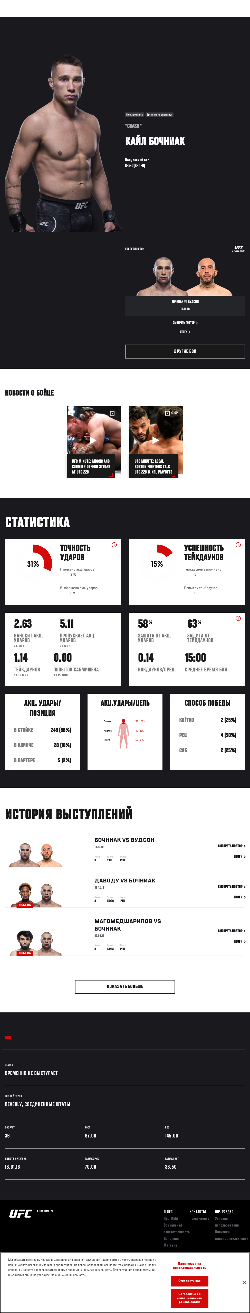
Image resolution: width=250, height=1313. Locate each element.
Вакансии (171, 1239)
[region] (125, 1283)
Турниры (15, 19)
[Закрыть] (244, 1282)
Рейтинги (38, 19)
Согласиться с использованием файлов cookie (190, 1298)
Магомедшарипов (123, 922)
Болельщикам (165, 19)
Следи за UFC (194, 19)
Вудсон (143, 841)
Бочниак (107, 841)
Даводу (106, 882)
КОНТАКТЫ (197, 1212)
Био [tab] (8, 1038)
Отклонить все (189, 1281)
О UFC (168, 1212)
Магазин (220, 19)
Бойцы (60, 19)
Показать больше (125, 987)
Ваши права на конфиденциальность (189, 1266)
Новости (81, 19)
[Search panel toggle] (233, 20)
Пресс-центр (199, 1218)
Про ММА (171, 1218)
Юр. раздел (224, 1212)
